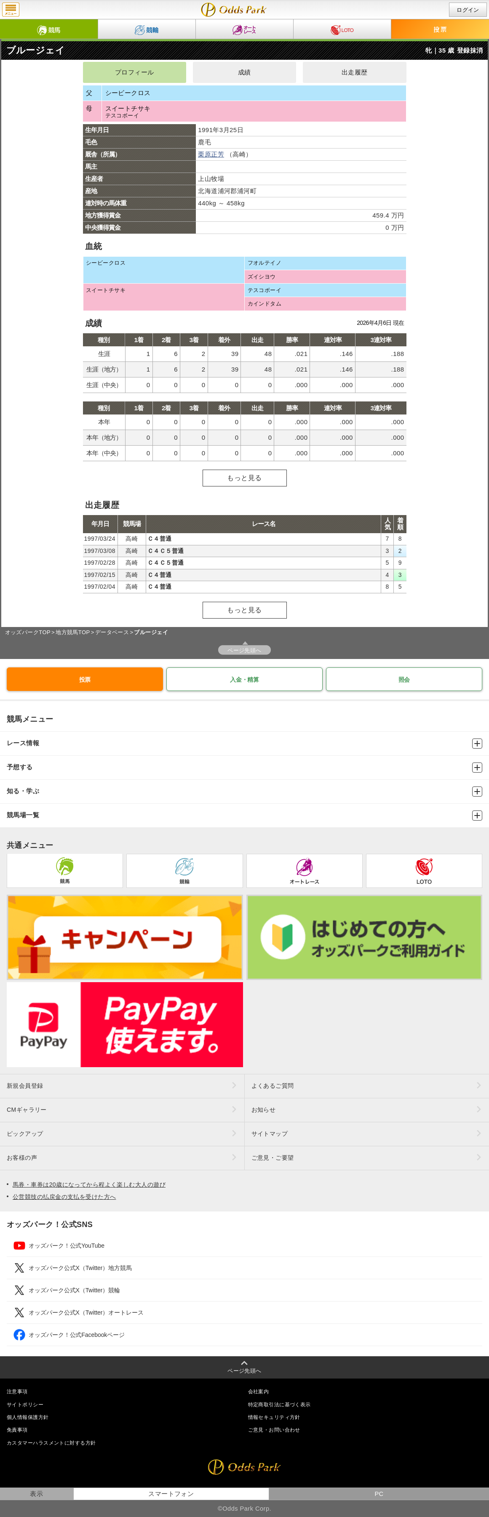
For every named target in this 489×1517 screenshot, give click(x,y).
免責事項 (17, 1430)
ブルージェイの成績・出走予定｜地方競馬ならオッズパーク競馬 (234, 10)
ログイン (468, 10)
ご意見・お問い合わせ (274, 1430)
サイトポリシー (25, 1405)
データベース (112, 632)
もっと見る (244, 477)
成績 (244, 72)
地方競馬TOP (73, 632)
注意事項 (17, 1392)
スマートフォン (171, 1493)
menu (10, 10)
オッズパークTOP (28, 632)
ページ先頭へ (244, 650)
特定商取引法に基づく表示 (279, 1405)
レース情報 (244, 744)
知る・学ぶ (244, 791)
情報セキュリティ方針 (274, 1417)
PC (378, 1493)
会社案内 (258, 1392)
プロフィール (134, 72)
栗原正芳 (211, 154)
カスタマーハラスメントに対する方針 (51, 1443)
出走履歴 (355, 72)
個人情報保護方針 (28, 1417)
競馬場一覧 (244, 815)
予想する (244, 767)
